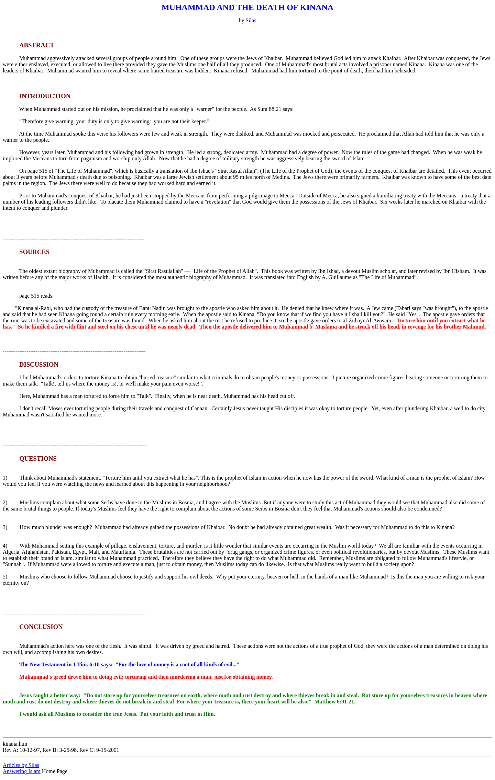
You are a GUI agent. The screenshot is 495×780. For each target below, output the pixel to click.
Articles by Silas (21, 765)
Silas (250, 20)
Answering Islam (22, 771)
